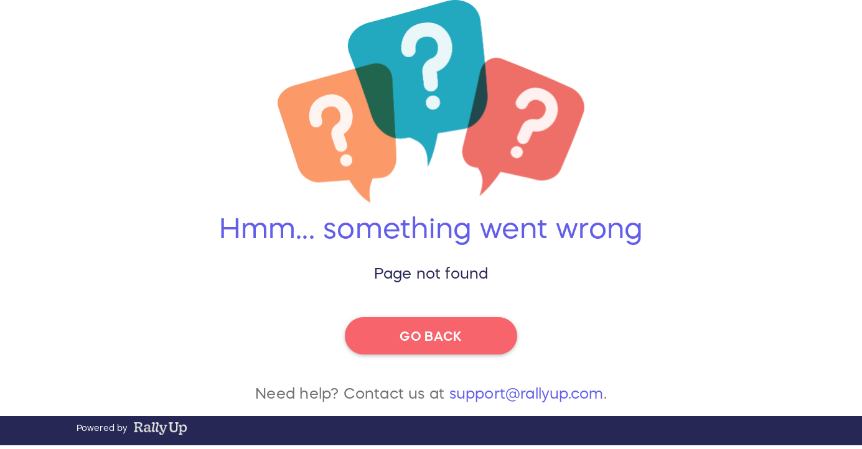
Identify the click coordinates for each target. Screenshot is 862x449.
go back (431, 335)
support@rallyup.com (526, 398)
